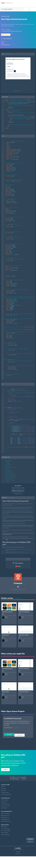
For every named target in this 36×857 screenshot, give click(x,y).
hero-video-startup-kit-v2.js (11, 475)
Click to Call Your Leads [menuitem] (5, 805)
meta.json (8, 468)
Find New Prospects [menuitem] (4, 799)
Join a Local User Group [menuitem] (5, 828)
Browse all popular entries (7, 655)
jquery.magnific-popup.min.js (11, 477)
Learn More (9, 734)
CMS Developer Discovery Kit (22, 552)
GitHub (2, 43)
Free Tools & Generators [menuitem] (5, 834)
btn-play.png (8, 464)
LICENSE (7, 463)
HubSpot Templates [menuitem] (4, 832)
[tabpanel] (18, 68)
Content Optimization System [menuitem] (6, 794)
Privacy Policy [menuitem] (18, 853)
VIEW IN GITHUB (9, 497)
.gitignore (8, 461)
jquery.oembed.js (9, 478)
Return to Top (23, 778)
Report (19, 566)
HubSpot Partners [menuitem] (4, 826)
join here (21, 493)
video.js (7, 481)
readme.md (8, 470)
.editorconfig (8, 460)
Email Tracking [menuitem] (3, 801)
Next (33, 730)
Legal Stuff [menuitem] (18, 851)
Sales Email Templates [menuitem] (5, 803)
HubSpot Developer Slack (18, 490)
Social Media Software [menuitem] (5, 792)
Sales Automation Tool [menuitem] (5, 817)
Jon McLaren (16, 727)
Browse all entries (18, 598)
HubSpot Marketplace (5, 44)
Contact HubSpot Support (30, 839)
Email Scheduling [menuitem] (4, 807)
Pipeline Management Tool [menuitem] (5, 821)
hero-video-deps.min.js (10, 474)
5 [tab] (21, 90)
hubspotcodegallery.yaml (11, 467)
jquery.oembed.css (9, 471)
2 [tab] (16, 90)
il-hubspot (8, 29)
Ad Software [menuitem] (3, 786)
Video (20, 31)
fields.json (8, 465)
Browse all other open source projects (9, 713)
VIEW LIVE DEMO (6, 54)
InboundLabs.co (24, 777)
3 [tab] (18, 90)
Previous (0, 730)
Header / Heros (16, 31)
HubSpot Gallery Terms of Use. (14, 778)
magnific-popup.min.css (10, 473)
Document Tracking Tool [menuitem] (5, 813)
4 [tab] (19, 90)
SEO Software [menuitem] (3, 790)
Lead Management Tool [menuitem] (5, 819)
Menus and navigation (7, 31)
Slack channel (19, 735)
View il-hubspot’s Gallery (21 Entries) (18, 589)
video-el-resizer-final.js (10, 480)
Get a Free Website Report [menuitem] (5, 830)
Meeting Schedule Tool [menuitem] (5, 815)
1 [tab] (14, 90)
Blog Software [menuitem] (3, 788)
